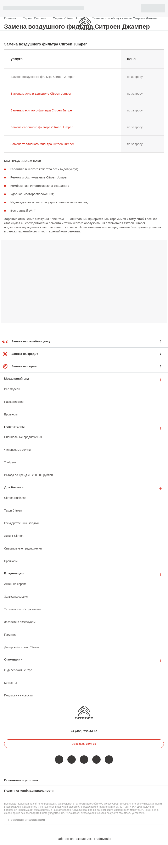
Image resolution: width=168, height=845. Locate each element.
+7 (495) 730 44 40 (162, 23)
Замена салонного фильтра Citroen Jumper (42, 127)
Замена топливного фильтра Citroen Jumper (42, 144)
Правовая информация (26, 819)
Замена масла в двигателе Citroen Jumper (41, 93)
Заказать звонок (84, 743)
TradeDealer (103, 838)
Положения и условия (21, 780)
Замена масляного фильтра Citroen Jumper (42, 110)
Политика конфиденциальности (29, 790)
